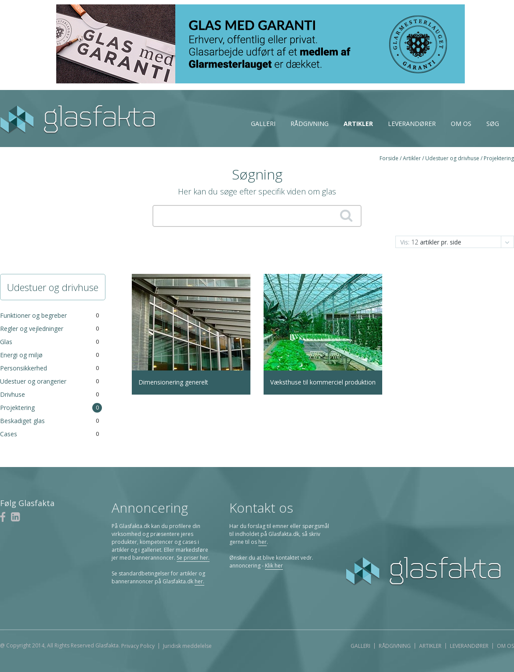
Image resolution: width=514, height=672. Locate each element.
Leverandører (412, 123)
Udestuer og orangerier (33, 381)
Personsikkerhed (23, 368)
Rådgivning (309, 123)
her (262, 542)
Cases (8, 434)
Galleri (263, 123)
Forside (389, 158)
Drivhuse (12, 394)
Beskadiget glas (22, 421)
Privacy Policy (138, 646)
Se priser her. (193, 557)
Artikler (358, 123)
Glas (6, 342)
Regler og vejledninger (31, 328)
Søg (492, 123)
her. (199, 581)
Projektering (499, 158)
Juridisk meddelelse (187, 646)
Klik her (274, 565)
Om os (461, 123)
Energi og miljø (21, 355)
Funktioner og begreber (33, 315)
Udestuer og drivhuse (452, 158)
